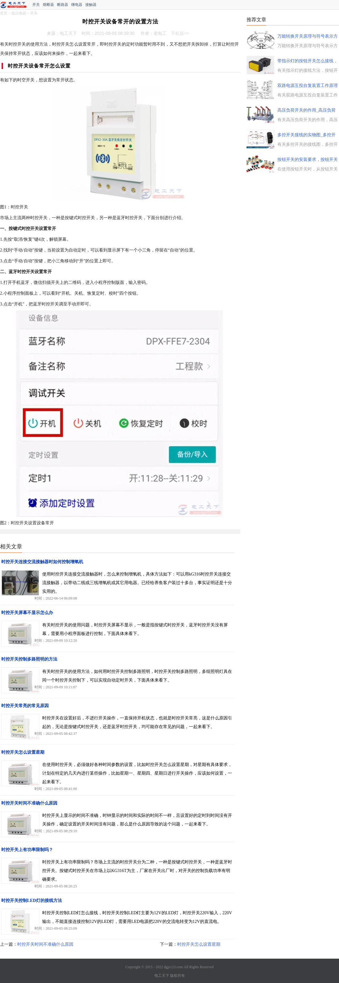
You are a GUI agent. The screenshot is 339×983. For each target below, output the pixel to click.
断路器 (62, 4)
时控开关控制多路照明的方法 (29, 659)
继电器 (76, 4)
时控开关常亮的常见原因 (25, 705)
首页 (3, 13)
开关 (36, 4)
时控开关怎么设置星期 (22, 752)
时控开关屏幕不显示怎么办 (27, 612)
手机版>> (180, 33)
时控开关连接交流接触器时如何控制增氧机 (42, 561)
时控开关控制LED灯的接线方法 (31, 900)
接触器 (90, 4)
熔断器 (48, 4)
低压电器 (18, 13)
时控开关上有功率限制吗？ (27, 849)
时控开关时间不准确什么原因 (29, 803)
